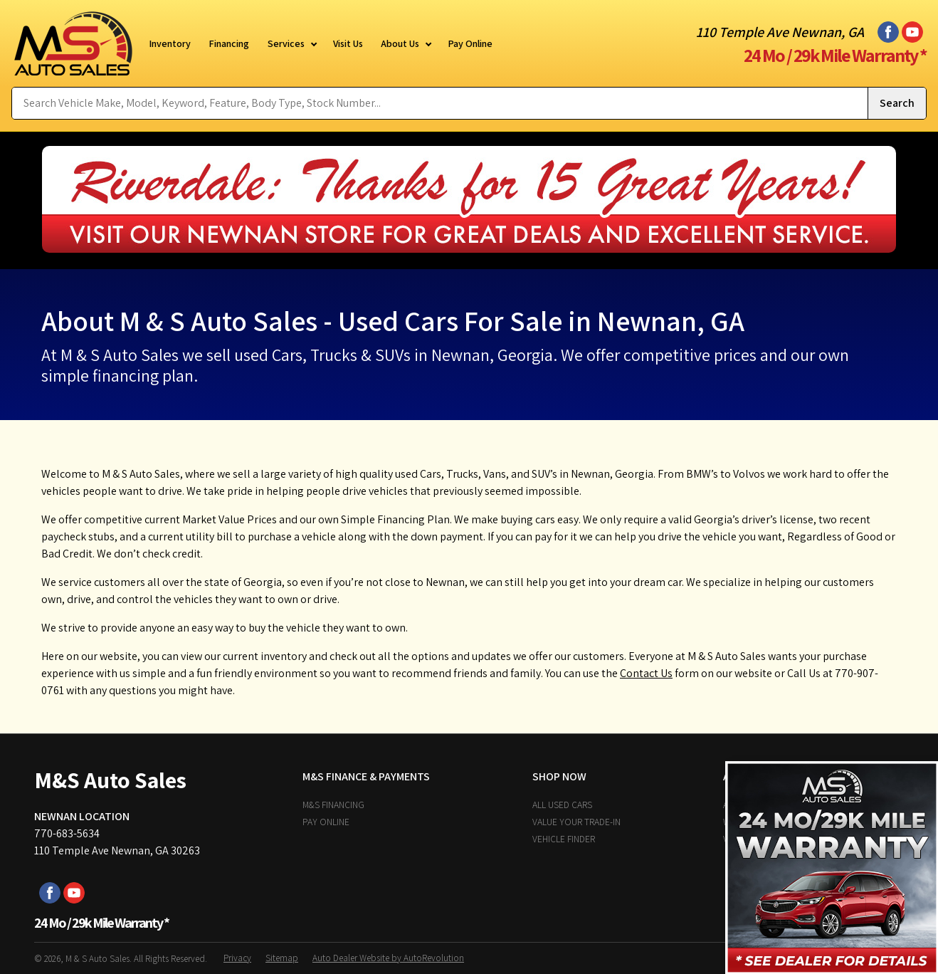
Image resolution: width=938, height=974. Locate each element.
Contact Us (646, 673)
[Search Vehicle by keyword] (440, 103)
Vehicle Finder (563, 838)
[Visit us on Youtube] (912, 32)
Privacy (237, 958)
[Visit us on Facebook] (888, 32)
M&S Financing (333, 804)
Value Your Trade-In (576, 821)
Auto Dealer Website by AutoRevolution (388, 958)
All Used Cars (562, 804)
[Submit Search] (897, 103)
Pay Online (325, 821)
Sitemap (281, 958)
